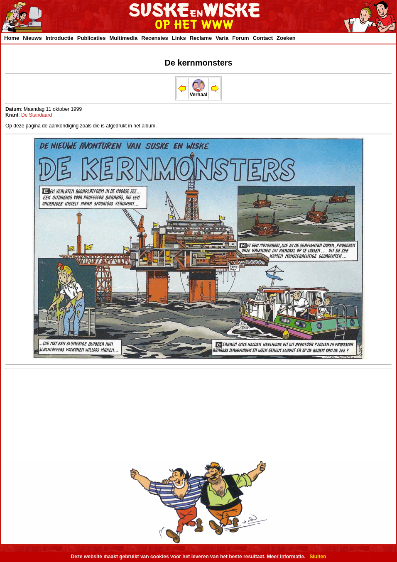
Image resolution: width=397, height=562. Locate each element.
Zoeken (286, 38)
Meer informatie (285, 557)
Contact (263, 38)
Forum (240, 38)
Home (11, 38)
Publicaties (91, 38)
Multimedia (123, 38)
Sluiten (317, 557)
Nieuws (32, 38)
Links (179, 38)
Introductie (60, 38)
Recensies (154, 38)
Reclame (201, 38)
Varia (222, 38)
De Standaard (36, 115)
